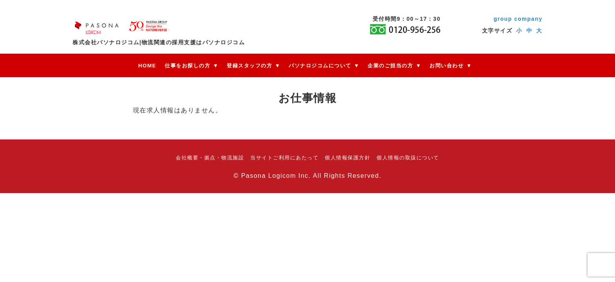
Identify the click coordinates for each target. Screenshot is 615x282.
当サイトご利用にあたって (284, 158)
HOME (148, 66)
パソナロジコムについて (320, 66)
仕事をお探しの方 (188, 66)
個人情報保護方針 (347, 158)
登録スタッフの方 (250, 66)
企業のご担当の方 (390, 66)
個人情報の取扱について (408, 158)
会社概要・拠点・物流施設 (210, 158)
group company (517, 19)
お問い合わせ (446, 66)
